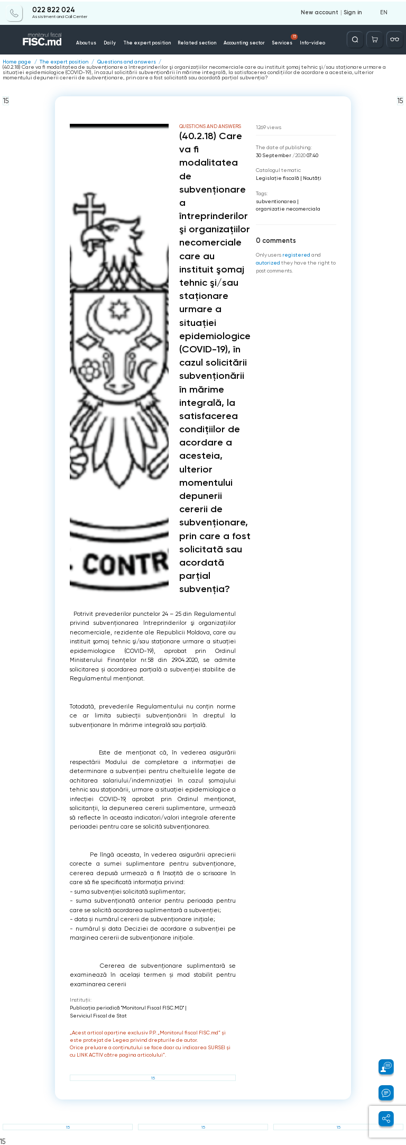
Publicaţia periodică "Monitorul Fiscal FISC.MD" (127, 1007)
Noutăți (312, 177)
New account (320, 11)
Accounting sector (235, 41)
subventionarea (276, 201)
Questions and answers (126, 62)
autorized (268, 262)
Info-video (295, 41)
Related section (194, 41)
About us (98, 41)
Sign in (353, 11)
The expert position (150, 41)
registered (296, 254)
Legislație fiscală (277, 177)
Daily (119, 41)
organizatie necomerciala (288, 208)
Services (271, 38)
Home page (17, 62)
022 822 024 (53, 9)
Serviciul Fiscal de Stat (98, 1015)
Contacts (322, 41)
